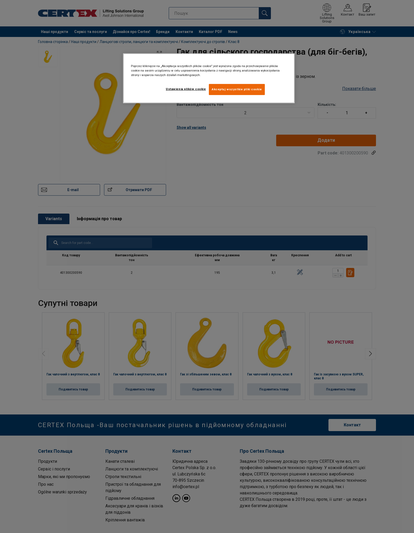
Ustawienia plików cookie (186, 89)
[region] (209, 78)
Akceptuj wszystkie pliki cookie (237, 89)
